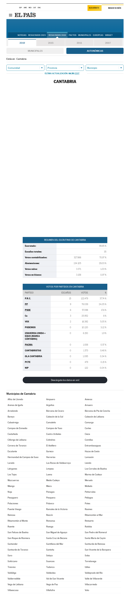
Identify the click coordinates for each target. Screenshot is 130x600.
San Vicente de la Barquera (98, 549)
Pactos (72, 35)
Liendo (88, 463)
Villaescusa (13, 590)
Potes (87, 503)
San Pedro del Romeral (96, 532)
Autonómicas (95, 51)
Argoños (50, 405)
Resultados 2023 (37, 35)
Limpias (50, 468)
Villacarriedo (91, 584)
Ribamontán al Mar (94, 515)
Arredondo (13, 411)
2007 (108, 43)
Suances (50, 561)
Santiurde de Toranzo (18, 549)
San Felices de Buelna (18, 532)
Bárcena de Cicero (55, 411)
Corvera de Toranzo (17, 445)
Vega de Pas (52, 584)
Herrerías (50, 457)
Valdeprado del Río (94, 573)
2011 (79, 43)
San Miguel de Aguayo (56, 532)
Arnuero (89, 405)
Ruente (11, 526)
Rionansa (50, 521)
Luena (49, 474)
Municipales (35, 51)
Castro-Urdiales (53, 434)
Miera (49, 486)
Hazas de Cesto (92, 451)
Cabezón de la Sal (54, 416)
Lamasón (89, 457)
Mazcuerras (13, 480)
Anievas (88, 399)
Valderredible (14, 578)
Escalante (12, 451)
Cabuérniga (13, 422)
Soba (87, 555)
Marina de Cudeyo (93, 474)
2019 (22, 43)
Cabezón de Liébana (94, 416)
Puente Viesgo (14, 509)
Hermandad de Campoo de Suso (23, 457)
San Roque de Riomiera (19, 538)
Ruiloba (88, 526)
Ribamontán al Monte (18, 521)
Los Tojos (12, 474)
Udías (87, 567)
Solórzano (12, 561)
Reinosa (11, 515)
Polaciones (13, 503)
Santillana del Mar (54, 544)
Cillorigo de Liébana (17, 440)
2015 (50, 43)
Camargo (89, 422)
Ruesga (49, 526)
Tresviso (12, 567)
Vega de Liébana (15, 584)
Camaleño (51, 422)
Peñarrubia (90, 492)
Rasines (88, 509)
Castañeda (13, 434)
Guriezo (49, 451)
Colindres (50, 440)
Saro (10, 555)
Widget (109, 35)
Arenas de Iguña (15, 405)
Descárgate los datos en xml (65, 380)
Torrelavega (90, 561)
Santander (13, 544)
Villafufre (50, 590)
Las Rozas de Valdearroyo (58, 463)
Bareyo (11, 416)
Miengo (11, 486)
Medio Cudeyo (53, 480)
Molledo (88, 486)
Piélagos (89, 497)
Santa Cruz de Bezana (56, 538)
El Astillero (51, 445)
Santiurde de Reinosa (95, 544)
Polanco (50, 503)
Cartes (88, 428)
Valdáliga (12, 573)
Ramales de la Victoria (57, 509)
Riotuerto (89, 521)
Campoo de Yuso (54, 428)
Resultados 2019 (57, 35)
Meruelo (89, 480)
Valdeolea (51, 573)
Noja (10, 492)
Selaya (49, 555)
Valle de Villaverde (93, 578)
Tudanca (50, 567)
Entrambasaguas (93, 445)
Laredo (11, 463)
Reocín (49, 515)
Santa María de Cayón (95, 538)
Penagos (50, 492)
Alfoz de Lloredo (15, 399)
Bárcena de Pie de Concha (97, 411)
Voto (87, 590)
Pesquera (50, 497)
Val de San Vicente (55, 578)
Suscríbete (94, 8)
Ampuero (50, 399)
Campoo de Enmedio (17, 428)
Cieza (87, 434)
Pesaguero (13, 497)
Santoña (50, 549)
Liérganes (12, 468)
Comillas (89, 440)
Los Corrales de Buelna (96, 468)
